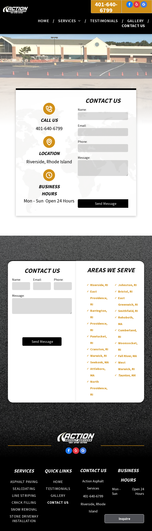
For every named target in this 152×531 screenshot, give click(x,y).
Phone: (82, 142)
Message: (84, 158)
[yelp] (136, 5)
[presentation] (108, 187)
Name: (82, 109)
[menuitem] (44, 20)
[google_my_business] (144, 5)
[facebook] (129, 5)
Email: (82, 126)
